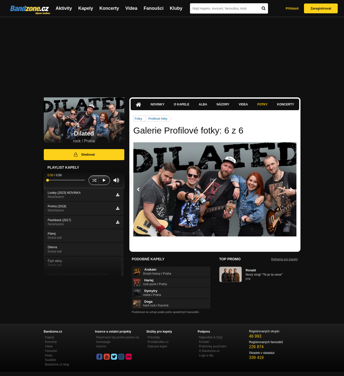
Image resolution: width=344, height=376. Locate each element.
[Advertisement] (172, 55)
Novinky (158, 104)
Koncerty (109, 8)
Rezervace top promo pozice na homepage (117, 340)
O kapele (181, 104)
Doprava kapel (157, 346)
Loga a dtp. (206, 355)
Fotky (262, 104)
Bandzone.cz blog (57, 364)
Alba (203, 104)
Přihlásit (292, 8)
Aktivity (64, 8)
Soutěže (50, 360)
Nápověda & (210, 337)
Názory (223, 104)
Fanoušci (154, 8)
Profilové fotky (157, 118)
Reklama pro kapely (284, 259)
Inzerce (101, 346)
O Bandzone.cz (209, 351)
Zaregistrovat (321, 8)
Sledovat (84, 154)
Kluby (176, 8)
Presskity (154, 337)
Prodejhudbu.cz (158, 342)
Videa (131, 8)
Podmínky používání (212, 346)
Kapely (85, 8)
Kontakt (204, 342)
